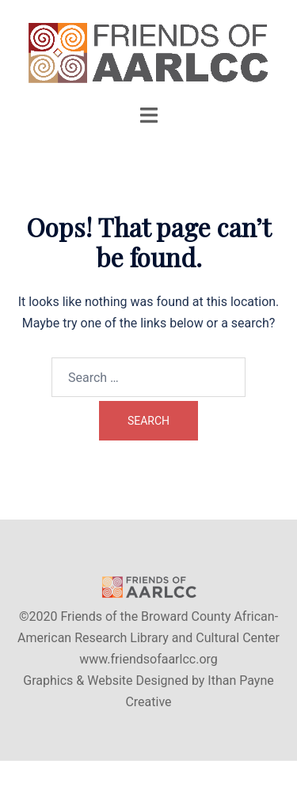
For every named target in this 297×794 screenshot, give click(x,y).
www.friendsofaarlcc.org (148, 659)
